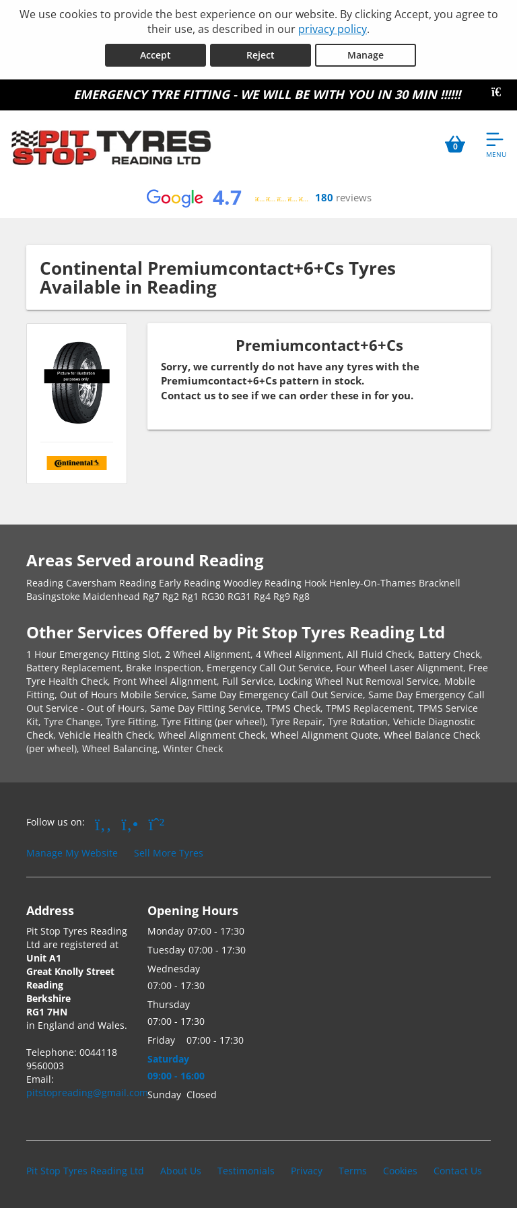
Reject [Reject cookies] (260, 54)
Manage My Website (72, 852)
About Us (180, 1170)
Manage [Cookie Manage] (365, 54)
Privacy (306, 1170)
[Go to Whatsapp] (157, 823)
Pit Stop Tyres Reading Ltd (85, 1170)
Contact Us (458, 1170)
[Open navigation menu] (496, 144)
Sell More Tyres (168, 852)
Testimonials (246, 1170)
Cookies (400, 1170)
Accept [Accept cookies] (155, 54)
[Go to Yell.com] (130, 823)
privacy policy (332, 29)
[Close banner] (500, 92)
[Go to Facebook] (103, 823)
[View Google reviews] (258, 198)
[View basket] (455, 144)
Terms (353, 1170)
